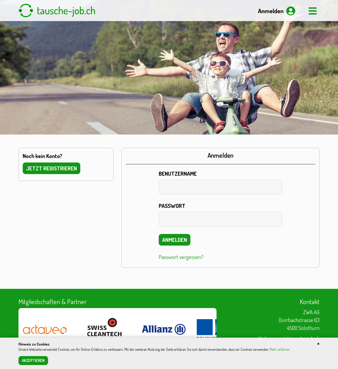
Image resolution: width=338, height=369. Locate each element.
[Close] (318, 343)
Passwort (172, 205)
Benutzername (178, 173)
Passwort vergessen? (181, 256)
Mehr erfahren (280, 349)
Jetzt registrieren (51, 168)
